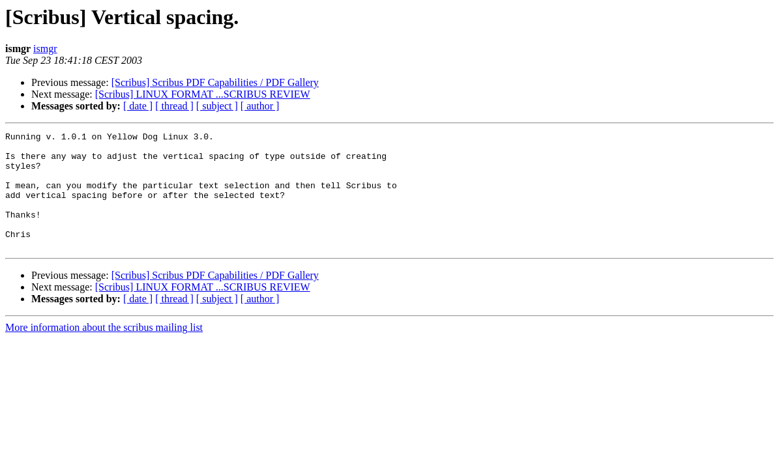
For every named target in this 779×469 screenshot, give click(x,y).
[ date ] (138, 105)
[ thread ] (174, 105)
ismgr (45, 48)
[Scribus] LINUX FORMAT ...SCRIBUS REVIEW (202, 94)
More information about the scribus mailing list (104, 350)
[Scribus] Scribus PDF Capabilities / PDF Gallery (215, 82)
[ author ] (260, 105)
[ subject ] (217, 105)
